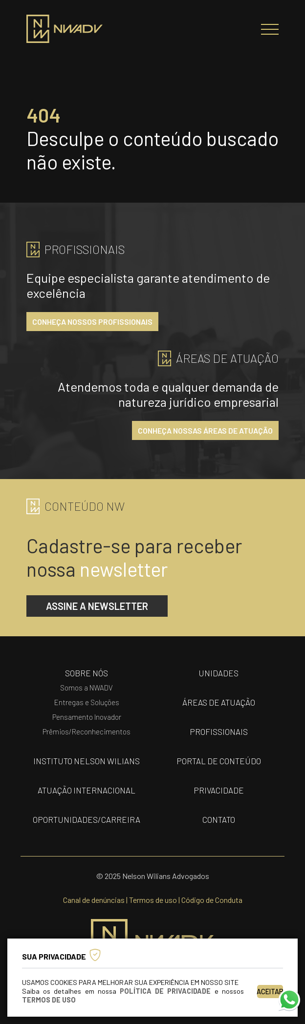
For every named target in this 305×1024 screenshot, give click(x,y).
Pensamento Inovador (86, 716)
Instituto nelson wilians (86, 761)
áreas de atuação (218, 702)
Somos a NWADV (86, 687)
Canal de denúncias (94, 899)
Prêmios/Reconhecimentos (87, 731)
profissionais (219, 731)
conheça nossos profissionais (92, 321)
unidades (218, 673)
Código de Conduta (211, 899)
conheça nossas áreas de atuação (205, 430)
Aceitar (270, 991)
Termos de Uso (49, 1000)
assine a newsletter (97, 606)
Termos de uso (153, 899)
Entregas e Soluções (86, 702)
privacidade (219, 790)
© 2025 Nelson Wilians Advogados (152, 875)
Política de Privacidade (165, 991)
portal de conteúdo (218, 761)
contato (218, 819)
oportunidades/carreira (86, 819)
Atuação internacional (86, 790)
